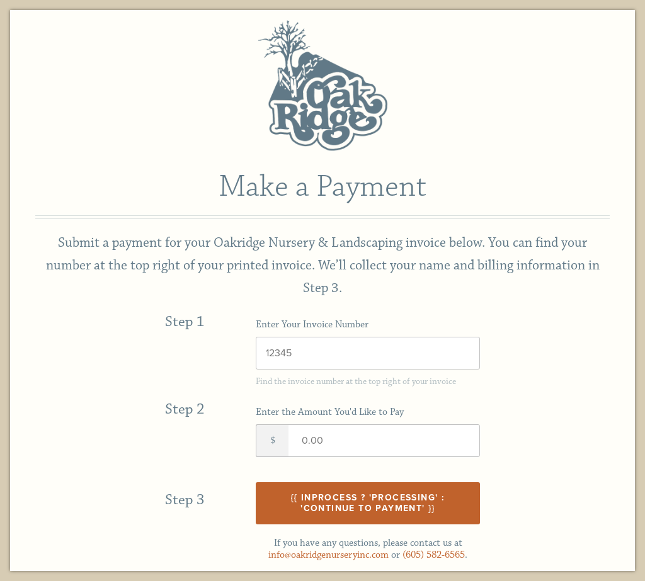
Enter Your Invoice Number (312, 324)
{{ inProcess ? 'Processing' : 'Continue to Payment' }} (368, 503)
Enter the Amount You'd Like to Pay (330, 412)
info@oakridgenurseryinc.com (328, 555)
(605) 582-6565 (433, 555)
